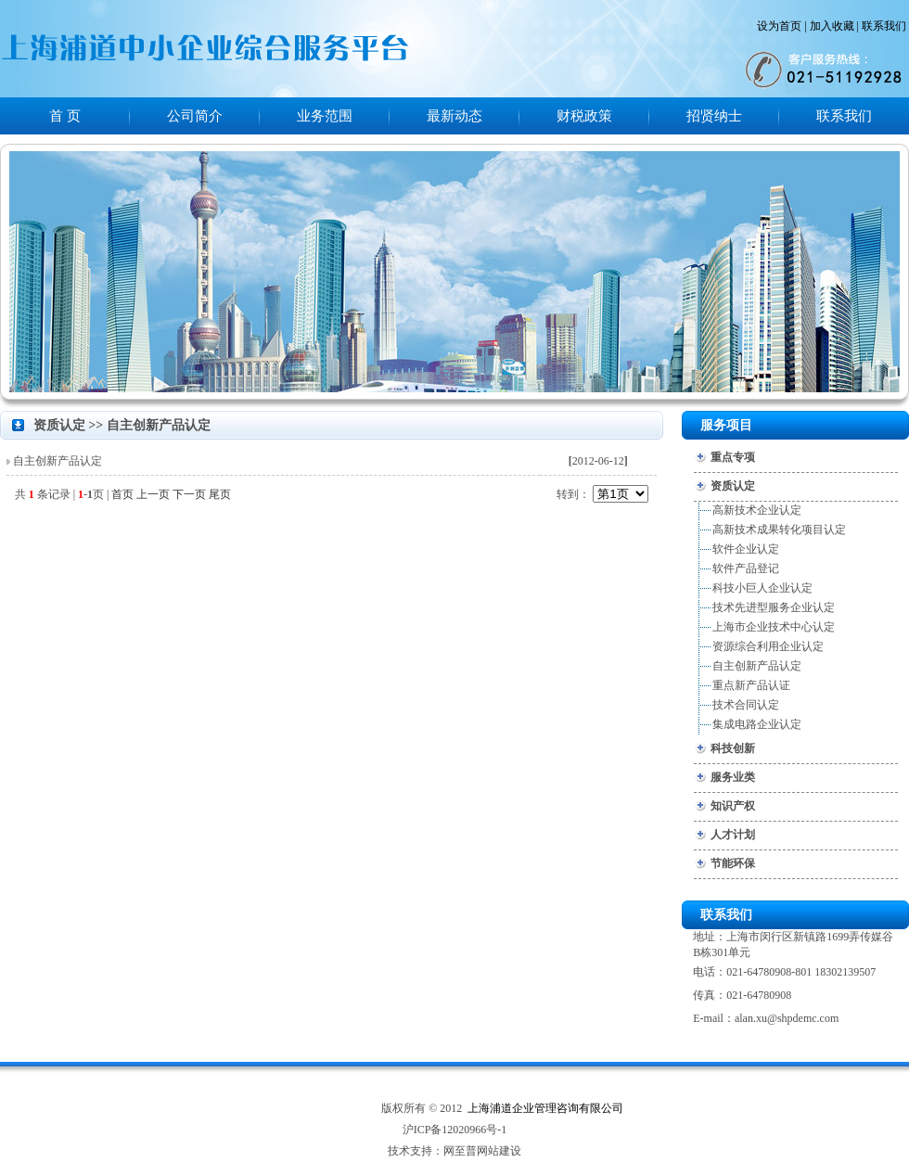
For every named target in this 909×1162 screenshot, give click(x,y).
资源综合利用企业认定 (768, 646)
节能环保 (733, 863)
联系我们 (884, 25)
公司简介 (195, 116)
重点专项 (733, 457)
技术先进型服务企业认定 (773, 607)
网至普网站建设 (482, 1150)
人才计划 (733, 834)
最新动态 (454, 116)
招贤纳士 (714, 116)
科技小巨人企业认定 (762, 587)
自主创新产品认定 (57, 460)
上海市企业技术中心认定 (773, 626)
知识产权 (733, 805)
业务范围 (324, 116)
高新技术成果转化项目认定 (779, 529)
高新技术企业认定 (756, 510)
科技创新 (733, 748)
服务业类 (733, 777)
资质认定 (733, 485)
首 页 (65, 116)
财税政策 (584, 116)
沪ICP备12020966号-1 (455, 1129)
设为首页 (779, 25)
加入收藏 (832, 25)
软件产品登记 (745, 568)
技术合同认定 (745, 704)
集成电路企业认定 (756, 724)
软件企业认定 (745, 549)
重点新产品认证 (751, 685)
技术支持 (410, 1150)
